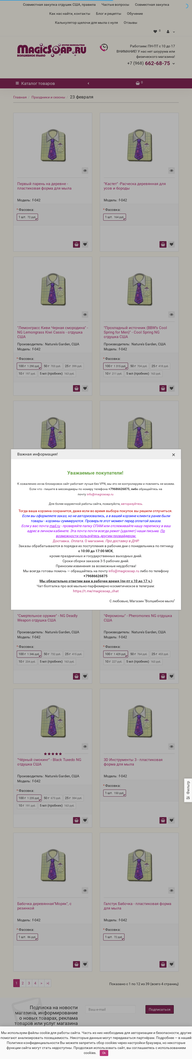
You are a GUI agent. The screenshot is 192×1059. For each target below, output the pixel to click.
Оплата (77, 541)
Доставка (61, 541)
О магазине (94, 541)
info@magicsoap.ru (100, 494)
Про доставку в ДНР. (122, 541)
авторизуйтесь (131, 504)
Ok (104, 1053)
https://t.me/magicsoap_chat (96, 591)
